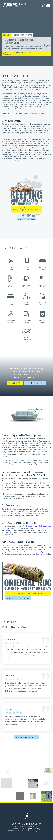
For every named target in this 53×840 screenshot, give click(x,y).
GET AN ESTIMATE (15, 382)
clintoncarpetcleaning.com (38, 831)
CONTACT (11, 35)
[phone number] (43, 5)
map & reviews (34, 829)
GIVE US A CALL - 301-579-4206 (19, 598)
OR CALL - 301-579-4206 (28, 35)
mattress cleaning (25, 509)
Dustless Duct (41, 554)
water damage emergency (37, 472)
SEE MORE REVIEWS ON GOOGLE (27, 737)
